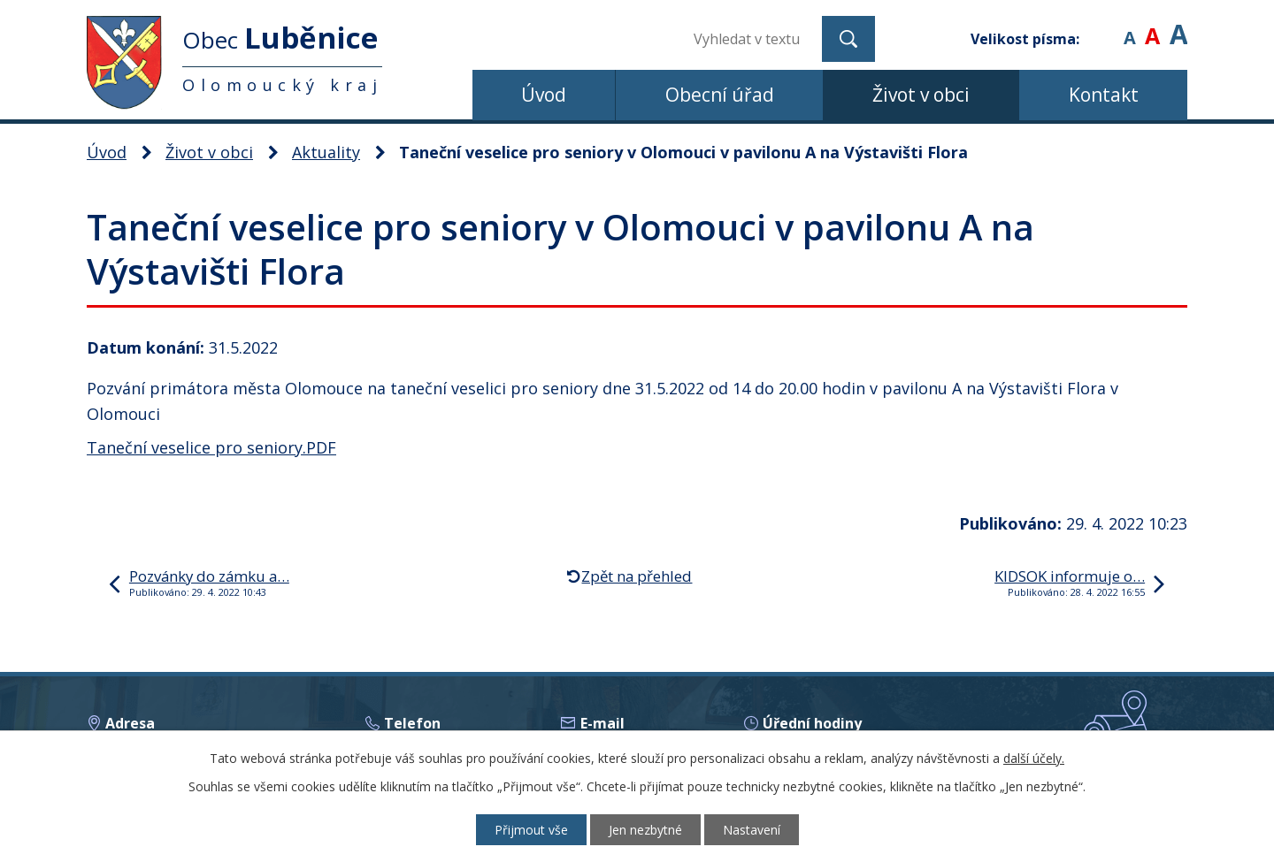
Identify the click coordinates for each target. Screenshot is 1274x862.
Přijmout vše (531, 829)
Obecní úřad (719, 94)
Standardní (1152, 26)
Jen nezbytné (645, 829)
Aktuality (326, 152)
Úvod (543, 94)
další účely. (1033, 758)
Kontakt (1104, 94)
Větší (1178, 26)
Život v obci (921, 94)
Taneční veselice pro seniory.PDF (211, 447)
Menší (1129, 26)
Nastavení (751, 829)
